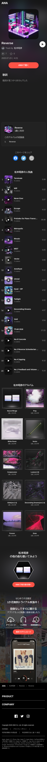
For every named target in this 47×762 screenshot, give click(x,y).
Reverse (18, 128)
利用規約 (5, 729)
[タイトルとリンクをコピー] (31, 158)
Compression (12, 472)
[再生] (42, 44)
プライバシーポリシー (20, 729)
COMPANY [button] (8, 704)
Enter (35, 533)
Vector (35, 441)
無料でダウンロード (23, 632)
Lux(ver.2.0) (35, 472)
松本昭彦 (18, 48)
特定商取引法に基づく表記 (31, 732)
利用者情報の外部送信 (9, 732)
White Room (12, 441)
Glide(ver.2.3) (12, 503)
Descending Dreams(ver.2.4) (35, 503)
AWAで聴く (23, 65)
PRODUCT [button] (7, 696)
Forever (12, 533)
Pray (34, 411)
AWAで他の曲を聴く (23, 585)
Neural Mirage (12, 411)
